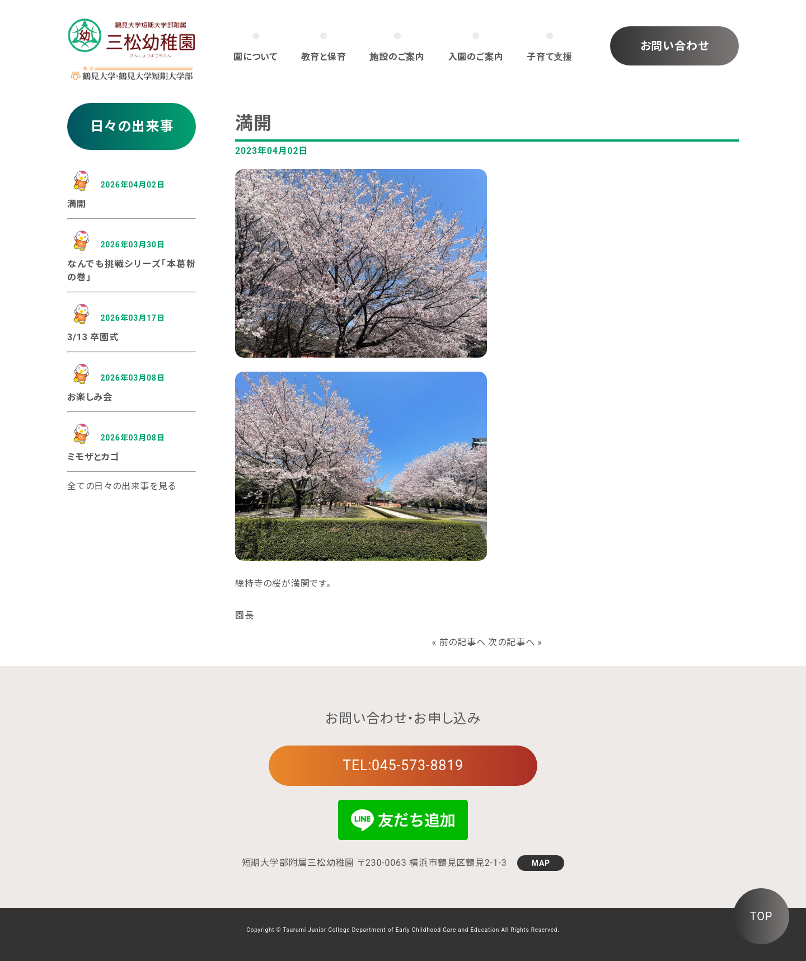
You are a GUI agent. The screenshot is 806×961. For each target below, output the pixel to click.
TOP (761, 916)
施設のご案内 (397, 56)
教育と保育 (323, 56)
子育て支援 (550, 56)
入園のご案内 (476, 56)
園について (255, 56)
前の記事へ (462, 642)
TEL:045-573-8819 (403, 765)
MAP (541, 863)
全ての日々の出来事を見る (121, 486)
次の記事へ (511, 642)
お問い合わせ (674, 46)
